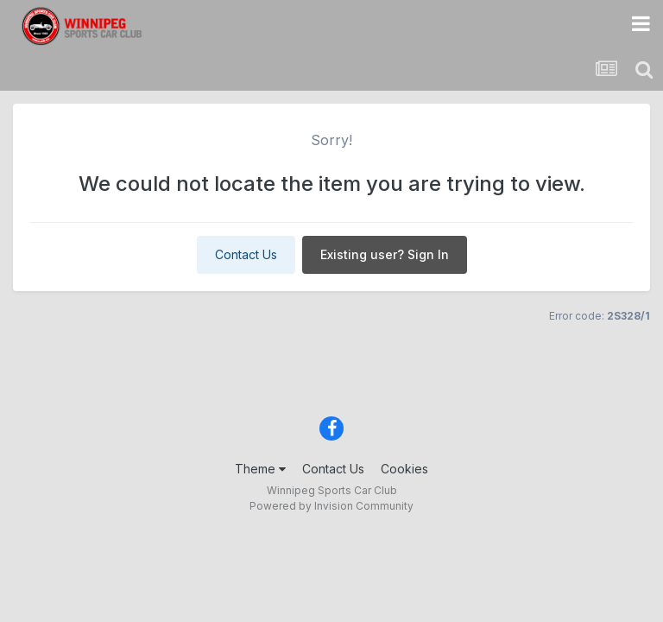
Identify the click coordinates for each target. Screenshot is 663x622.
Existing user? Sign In (384, 254)
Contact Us (246, 254)
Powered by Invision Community (331, 505)
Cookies (404, 468)
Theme (260, 468)
